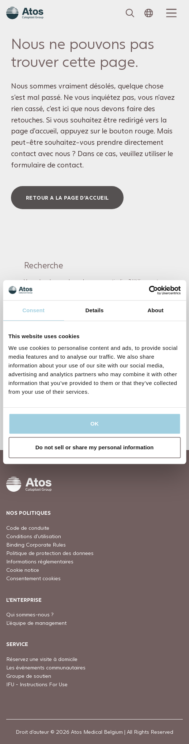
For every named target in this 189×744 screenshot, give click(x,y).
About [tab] (156, 310)
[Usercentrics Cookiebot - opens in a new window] (149, 290)
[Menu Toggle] (170, 13)
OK (94, 423)
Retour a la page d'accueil (67, 198)
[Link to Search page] (130, 13)
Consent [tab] (33, 310)
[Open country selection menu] (148, 13)
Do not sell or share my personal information (94, 447)
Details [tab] (95, 310)
